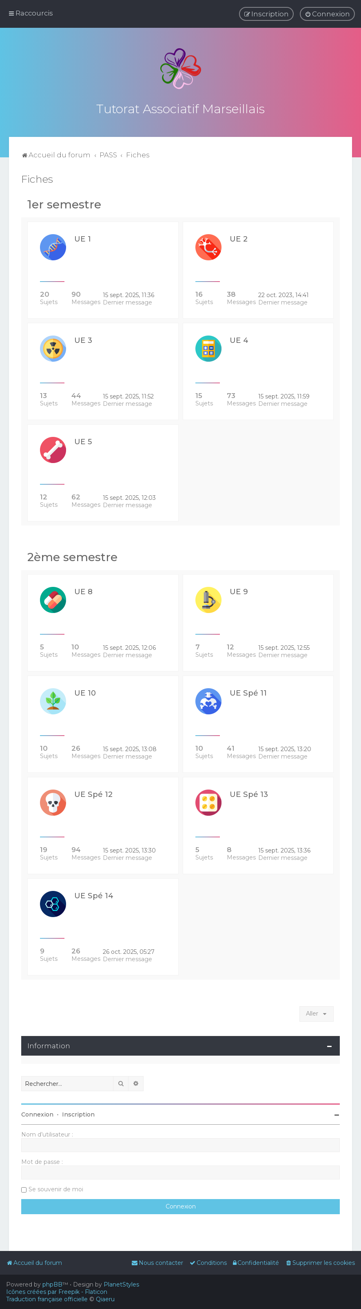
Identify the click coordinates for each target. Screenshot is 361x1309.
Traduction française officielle (47, 1299)
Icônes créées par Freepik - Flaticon (56, 1292)
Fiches (37, 177)
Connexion (37, 1113)
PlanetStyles (121, 1284)
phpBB (52, 1284)
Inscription (78, 1113)
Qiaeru (105, 1299)
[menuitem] (327, 14)
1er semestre (64, 203)
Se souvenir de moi (56, 1187)
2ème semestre (72, 555)
